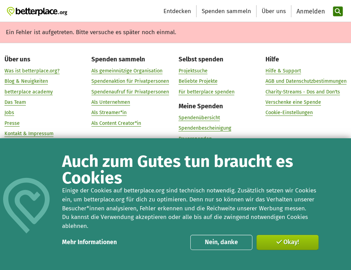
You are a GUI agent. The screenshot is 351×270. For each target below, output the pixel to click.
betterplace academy (28, 92)
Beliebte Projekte (198, 81)
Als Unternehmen (110, 102)
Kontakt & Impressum (28, 134)
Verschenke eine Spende (293, 102)
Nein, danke (221, 242)
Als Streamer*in (109, 113)
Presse (12, 123)
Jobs (9, 113)
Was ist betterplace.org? (32, 71)
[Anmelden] (310, 11)
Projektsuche (193, 71)
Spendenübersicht (199, 118)
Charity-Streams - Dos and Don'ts (302, 92)
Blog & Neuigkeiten (26, 81)
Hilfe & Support (283, 71)
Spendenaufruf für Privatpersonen (130, 92)
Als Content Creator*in (116, 123)
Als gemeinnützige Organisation (126, 71)
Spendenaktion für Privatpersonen (130, 81)
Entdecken (177, 11)
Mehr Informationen (89, 242)
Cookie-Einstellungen (289, 113)
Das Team (15, 102)
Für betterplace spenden (206, 92)
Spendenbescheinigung (205, 128)
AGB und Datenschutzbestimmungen (306, 81)
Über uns (274, 11)
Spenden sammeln (226, 11)
